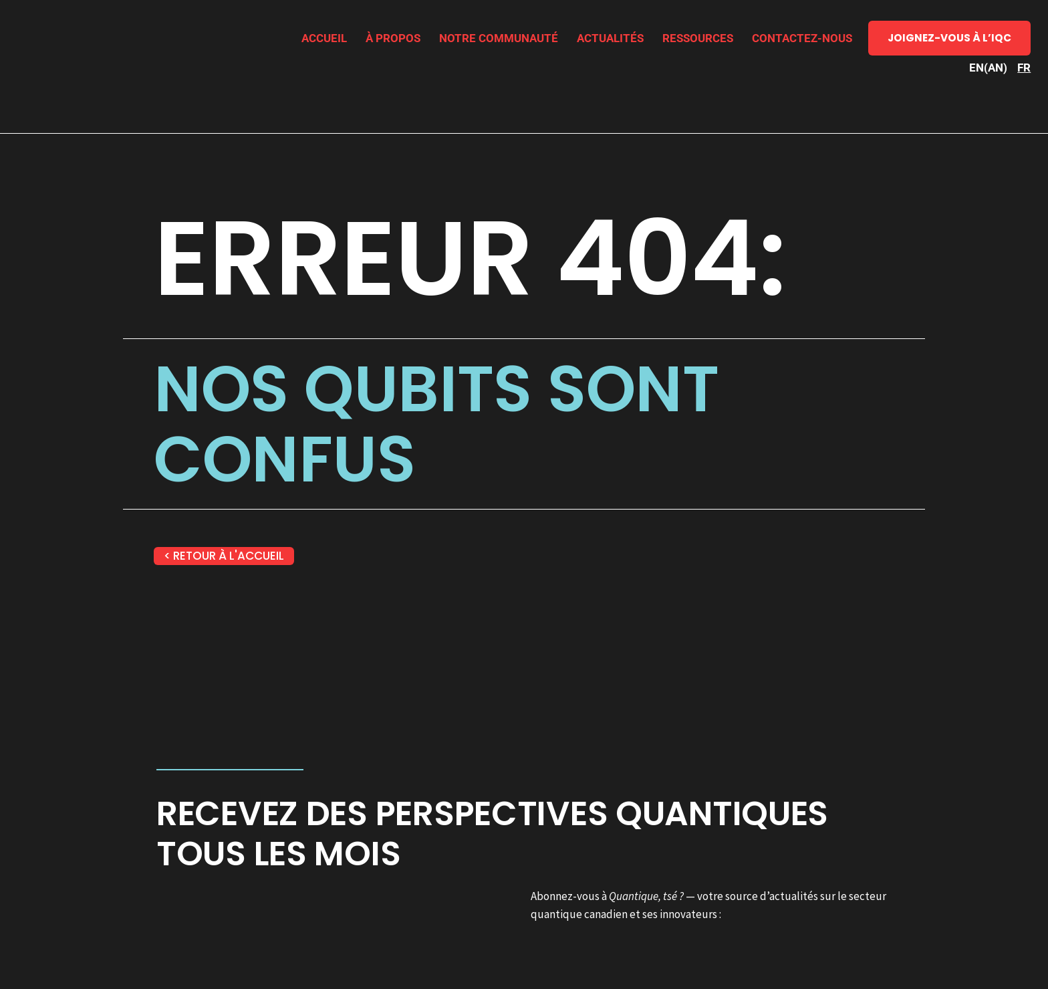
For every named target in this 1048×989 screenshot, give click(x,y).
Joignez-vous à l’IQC (949, 38)
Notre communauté (498, 38)
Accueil (324, 38)
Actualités (610, 38)
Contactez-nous (802, 38)
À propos (393, 38)
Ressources (697, 38)
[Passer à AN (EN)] (988, 68)
